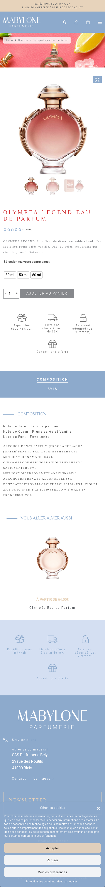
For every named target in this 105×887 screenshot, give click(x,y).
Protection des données (39, 881)
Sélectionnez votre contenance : (27, 261)
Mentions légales (67, 881)
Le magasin (44, 778)
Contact (19, 778)
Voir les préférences (52, 872)
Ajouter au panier (46, 293)
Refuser (52, 860)
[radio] (10, 275)
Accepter (52, 848)
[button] (98, 808)
